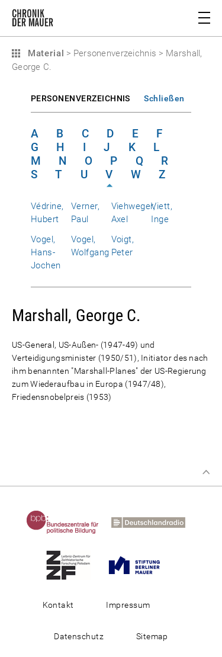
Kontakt (58, 605)
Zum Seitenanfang (206, 472)
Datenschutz (79, 636)
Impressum (128, 605)
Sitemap (152, 636)
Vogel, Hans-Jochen (46, 252)
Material (44, 53)
